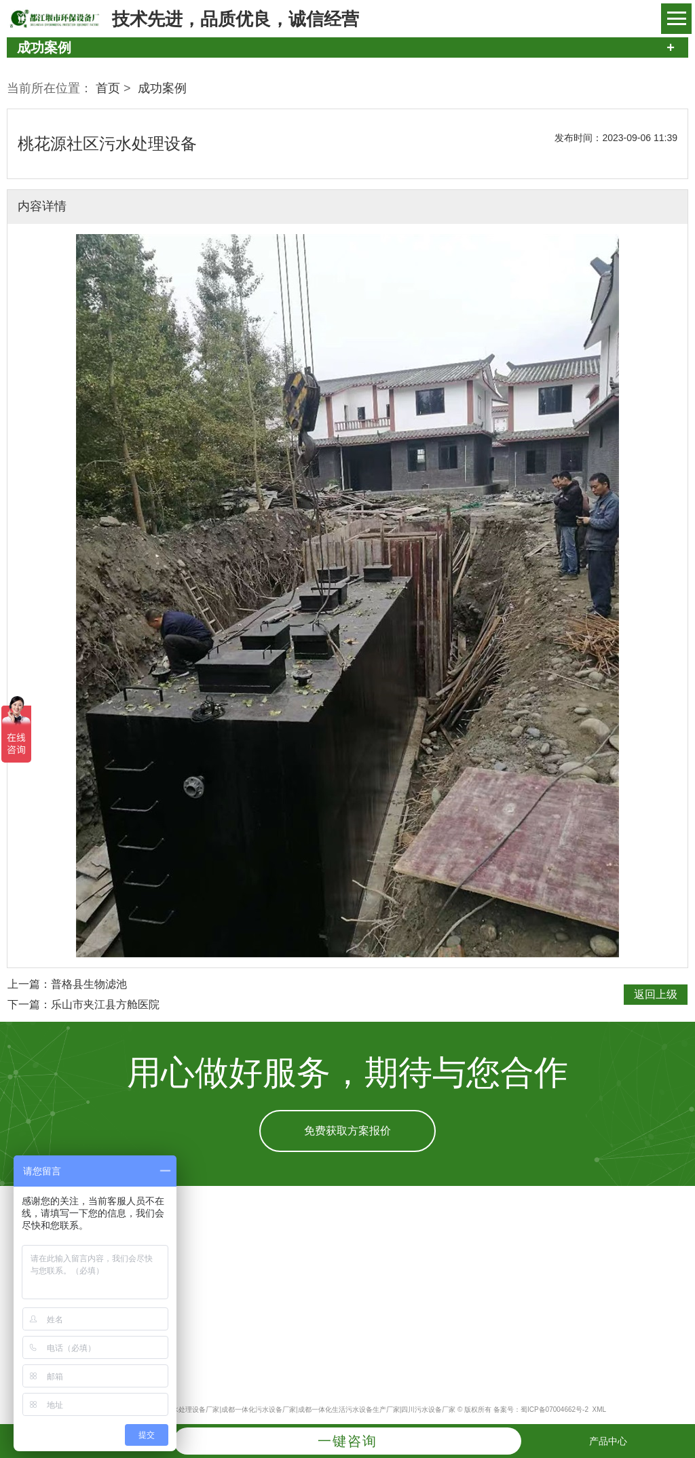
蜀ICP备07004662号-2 (554, 1409)
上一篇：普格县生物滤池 (67, 984)
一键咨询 (347, 1441)
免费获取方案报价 (347, 1130)
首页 (108, 88)
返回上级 (655, 994)
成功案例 (162, 88)
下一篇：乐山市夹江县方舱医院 (83, 1004)
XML (600, 1409)
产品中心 (608, 1441)
